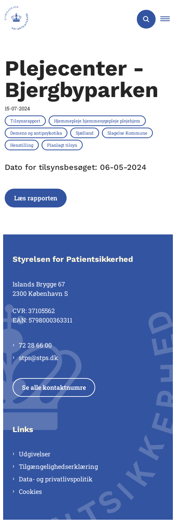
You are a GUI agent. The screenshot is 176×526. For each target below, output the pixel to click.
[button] (168, 19)
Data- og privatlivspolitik (56, 479)
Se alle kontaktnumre (54, 387)
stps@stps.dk (38, 357)
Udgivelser (35, 454)
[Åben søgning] (146, 19)
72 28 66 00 (35, 345)
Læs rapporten (35, 198)
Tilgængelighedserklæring (58, 466)
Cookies (30, 491)
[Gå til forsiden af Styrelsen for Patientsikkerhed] (14, 19)
